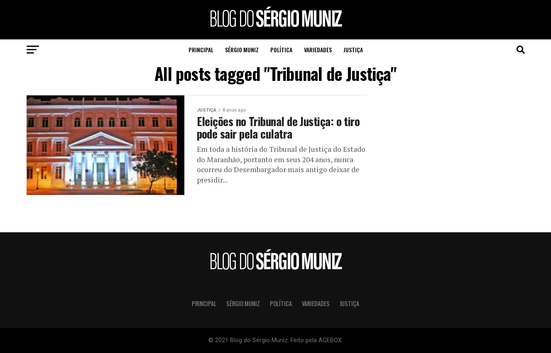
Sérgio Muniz (242, 49)
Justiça (353, 49)
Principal (201, 49)
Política (281, 49)
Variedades (318, 49)
